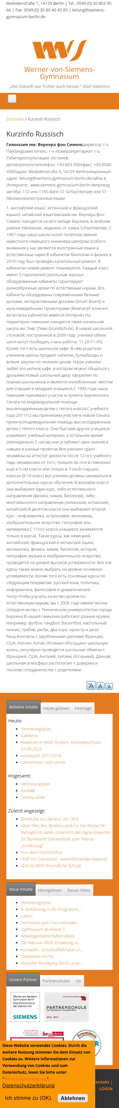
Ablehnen (73, 1098)
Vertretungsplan (36, 729)
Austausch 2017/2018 (41, 755)
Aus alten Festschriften (42, 852)
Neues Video (78, 890)
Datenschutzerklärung (25, 1079)
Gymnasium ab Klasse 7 (43, 929)
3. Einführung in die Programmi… (51, 909)
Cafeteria (29, 735)
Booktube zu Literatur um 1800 (50, 819)
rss (78, 981)
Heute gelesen (56, 708)
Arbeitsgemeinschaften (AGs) (47, 936)
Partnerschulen (56, 981)
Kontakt (28, 790)
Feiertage (83, 708)
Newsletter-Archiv (37, 956)
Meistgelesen (50, 890)
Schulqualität (33, 797)
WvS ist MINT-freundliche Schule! (51, 865)
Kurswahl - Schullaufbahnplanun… (52, 949)
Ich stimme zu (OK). (29, 1098)
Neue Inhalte (21, 889)
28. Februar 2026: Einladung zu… (51, 942)
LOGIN (106, 1088)
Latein (26, 916)
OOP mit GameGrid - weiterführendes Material (64, 859)
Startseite (15, 119)
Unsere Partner (24, 977)
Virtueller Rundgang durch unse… (52, 963)
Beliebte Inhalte (23, 707)
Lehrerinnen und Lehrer (43, 762)
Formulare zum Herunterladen (49, 922)
